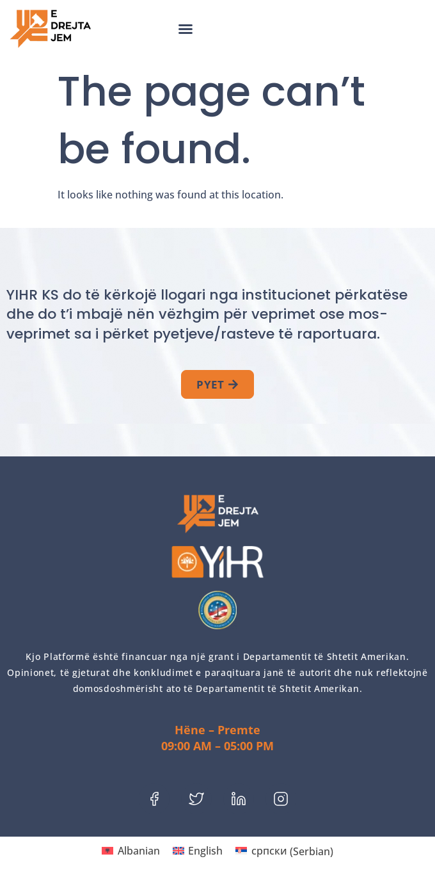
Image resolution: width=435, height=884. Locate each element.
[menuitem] (130, 851)
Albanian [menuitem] (139, 851)
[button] (185, 28)
